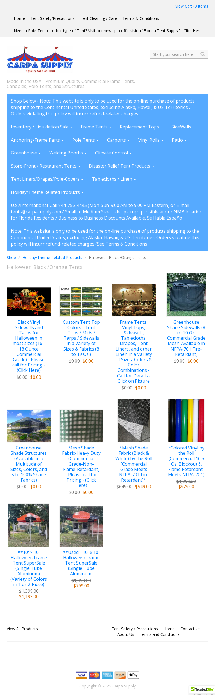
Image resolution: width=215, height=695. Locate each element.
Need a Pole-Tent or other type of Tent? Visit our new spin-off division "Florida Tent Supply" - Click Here (108, 30)
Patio (179, 140)
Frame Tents (96, 127)
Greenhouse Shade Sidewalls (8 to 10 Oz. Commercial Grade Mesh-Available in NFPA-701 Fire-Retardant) (186, 338)
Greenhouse (26, 153)
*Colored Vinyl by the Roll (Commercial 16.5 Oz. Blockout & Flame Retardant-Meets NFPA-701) (186, 461)
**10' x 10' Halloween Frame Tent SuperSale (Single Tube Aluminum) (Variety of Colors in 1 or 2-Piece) (28, 568)
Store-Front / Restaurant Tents (45, 166)
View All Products (22, 628)
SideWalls (183, 127)
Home (19, 18)
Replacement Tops (141, 127)
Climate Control (113, 153)
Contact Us (190, 628)
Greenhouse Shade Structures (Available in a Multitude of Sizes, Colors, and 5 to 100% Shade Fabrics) (28, 464)
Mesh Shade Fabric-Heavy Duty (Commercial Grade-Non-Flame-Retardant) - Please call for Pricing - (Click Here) (81, 466)
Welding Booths (68, 153)
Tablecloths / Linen (114, 179)
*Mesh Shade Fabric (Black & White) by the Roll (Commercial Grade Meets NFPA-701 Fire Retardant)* (133, 464)
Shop (11, 257)
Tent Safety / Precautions (135, 628)
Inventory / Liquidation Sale (42, 127)
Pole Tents (85, 140)
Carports (118, 140)
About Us (125, 634)
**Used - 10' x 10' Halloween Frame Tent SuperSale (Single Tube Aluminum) (81, 563)
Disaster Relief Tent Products (121, 166)
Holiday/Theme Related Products (47, 192)
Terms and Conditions (160, 634)
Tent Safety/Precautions (52, 18)
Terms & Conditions (141, 18)
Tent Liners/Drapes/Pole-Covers (47, 179)
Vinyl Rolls (150, 140)
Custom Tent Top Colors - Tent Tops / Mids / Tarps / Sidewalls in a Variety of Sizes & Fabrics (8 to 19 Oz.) (81, 338)
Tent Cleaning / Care (98, 18)
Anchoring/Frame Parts (37, 140)
